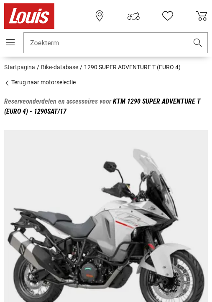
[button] (198, 42)
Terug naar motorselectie (40, 82)
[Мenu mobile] (10, 42)
